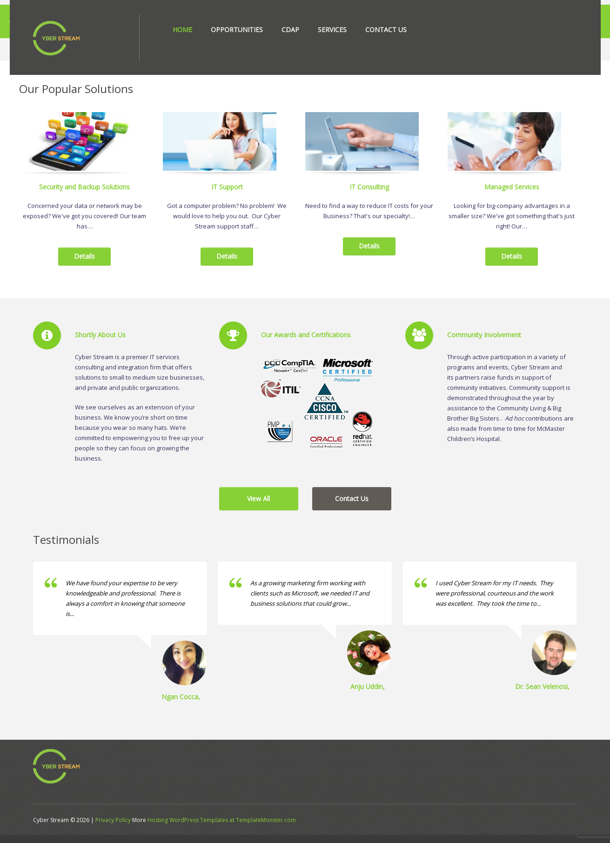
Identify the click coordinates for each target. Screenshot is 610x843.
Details (84, 265)
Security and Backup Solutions (84, 196)
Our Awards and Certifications (306, 344)
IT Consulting (369, 196)
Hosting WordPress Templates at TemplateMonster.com (221, 828)
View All (258, 507)
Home (182, 29)
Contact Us (386, 29)
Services (332, 29)
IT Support (227, 196)
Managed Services (511, 196)
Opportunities (237, 29)
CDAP (290, 29)
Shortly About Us (100, 344)
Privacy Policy (113, 828)
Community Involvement (484, 344)
